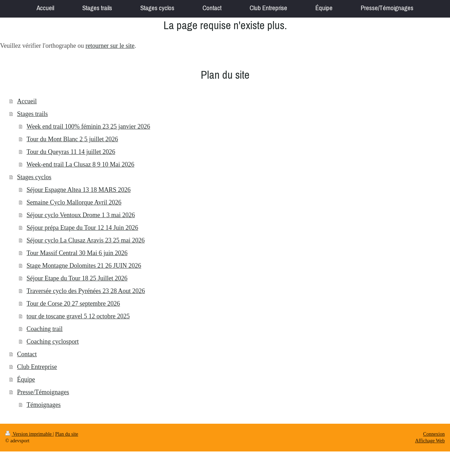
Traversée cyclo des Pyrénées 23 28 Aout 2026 (86, 290)
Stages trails (32, 113)
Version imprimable (29, 434)
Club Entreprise (37, 366)
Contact (27, 354)
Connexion (434, 434)
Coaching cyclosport (53, 341)
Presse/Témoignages (43, 392)
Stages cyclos (34, 177)
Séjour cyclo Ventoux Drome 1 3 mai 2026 (81, 215)
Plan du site (66, 434)
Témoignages (44, 404)
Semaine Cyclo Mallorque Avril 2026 (74, 202)
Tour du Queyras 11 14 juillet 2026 (71, 151)
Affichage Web (430, 440)
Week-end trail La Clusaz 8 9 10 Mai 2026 (80, 164)
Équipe (26, 379)
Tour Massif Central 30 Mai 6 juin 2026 (77, 252)
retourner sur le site (109, 45)
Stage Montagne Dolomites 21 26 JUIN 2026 (84, 265)
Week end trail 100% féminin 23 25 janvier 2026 (88, 126)
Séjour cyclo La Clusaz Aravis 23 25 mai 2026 (86, 240)
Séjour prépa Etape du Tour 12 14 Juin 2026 (82, 227)
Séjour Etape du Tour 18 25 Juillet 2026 (77, 278)
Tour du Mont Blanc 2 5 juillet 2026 (72, 139)
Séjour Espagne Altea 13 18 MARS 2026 (79, 189)
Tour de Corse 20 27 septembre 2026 (73, 303)
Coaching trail (45, 328)
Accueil (27, 101)
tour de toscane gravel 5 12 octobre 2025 (78, 316)
